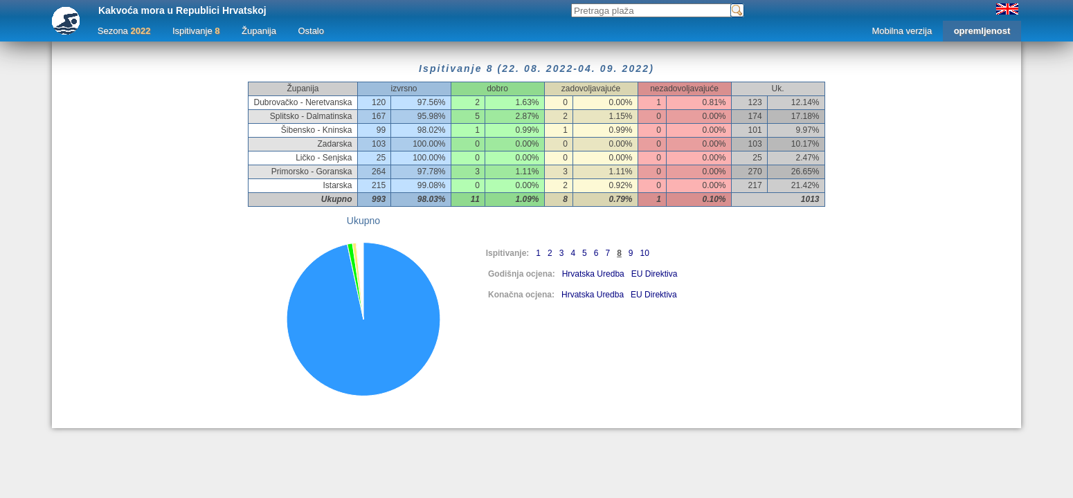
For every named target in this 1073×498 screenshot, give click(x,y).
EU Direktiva (654, 274)
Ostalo (311, 31)
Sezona (124, 31)
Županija (259, 31)
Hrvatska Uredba (593, 274)
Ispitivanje (196, 31)
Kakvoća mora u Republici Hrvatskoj (182, 10)
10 (644, 253)
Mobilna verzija (902, 31)
